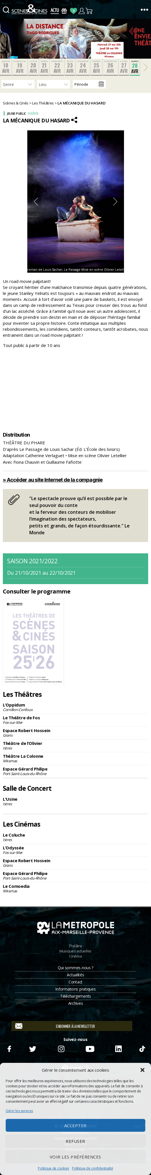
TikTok (142, 1048)
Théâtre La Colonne (75, 758)
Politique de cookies (53, 1168)
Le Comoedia (75, 888)
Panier (89, 11)
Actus (54, 11)
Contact (75, 982)
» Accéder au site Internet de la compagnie (53, 480)
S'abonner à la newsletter (75, 1026)
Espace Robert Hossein (75, 733)
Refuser (75, 1141)
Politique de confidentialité (92, 1168)
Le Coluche (75, 837)
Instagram (61, 1048)
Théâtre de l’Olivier (75, 745)
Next (115, 201)
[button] (142, 1070)
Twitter (32, 1048)
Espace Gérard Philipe (75, 771)
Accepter (75, 1125)
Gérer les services (19, 1110)
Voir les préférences (75, 1157)
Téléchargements (75, 996)
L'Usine (75, 801)
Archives (75, 1003)
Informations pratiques (75, 989)
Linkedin (118, 1048)
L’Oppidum (75, 707)
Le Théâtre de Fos (75, 720)
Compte (81, 11)
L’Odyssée (75, 850)
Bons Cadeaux (64, 11)
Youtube (89, 1048)
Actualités (75, 974)
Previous (36, 201)
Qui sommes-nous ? (75, 967)
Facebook (9, 1048)
